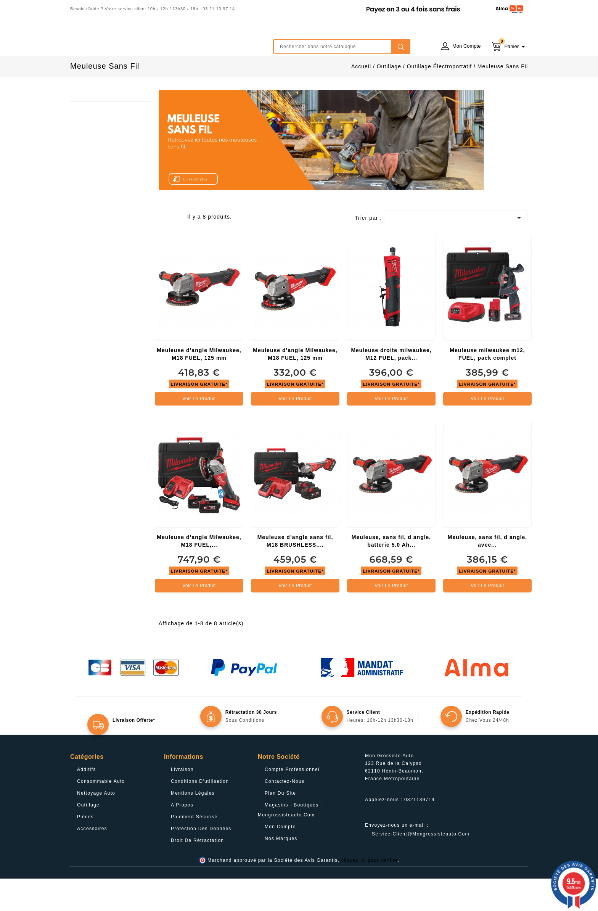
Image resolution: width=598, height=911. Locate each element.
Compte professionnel (292, 802)
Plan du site (280, 825)
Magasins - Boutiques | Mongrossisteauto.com (290, 842)
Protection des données (201, 861)
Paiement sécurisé (194, 849)
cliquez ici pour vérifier (369, 892)
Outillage (88, 837)
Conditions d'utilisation (200, 813)
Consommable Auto (101, 813)
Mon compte (280, 859)
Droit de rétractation (197, 873)
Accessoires (92, 861)
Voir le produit (199, 431)
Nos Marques (281, 871)
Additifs (86, 802)
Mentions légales (193, 825)
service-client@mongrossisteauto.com (420, 866)
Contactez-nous (284, 813)
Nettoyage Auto (96, 825)
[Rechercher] (341, 46)
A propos (182, 837)
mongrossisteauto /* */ (137, 40)
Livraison (182, 802)
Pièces (85, 849)
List (176, 251)
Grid (164, 251)
